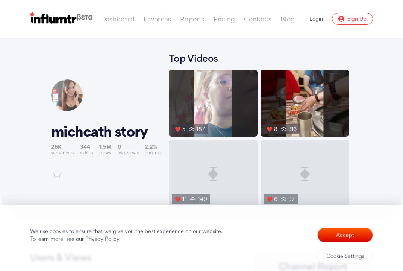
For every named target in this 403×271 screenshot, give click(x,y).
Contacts (258, 19)
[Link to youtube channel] (107, 128)
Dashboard (118, 19)
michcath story (99, 131)
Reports (192, 19)
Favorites (157, 19)
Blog (287, 19)
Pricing (224, 19)
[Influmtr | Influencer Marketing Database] (61, 19)
